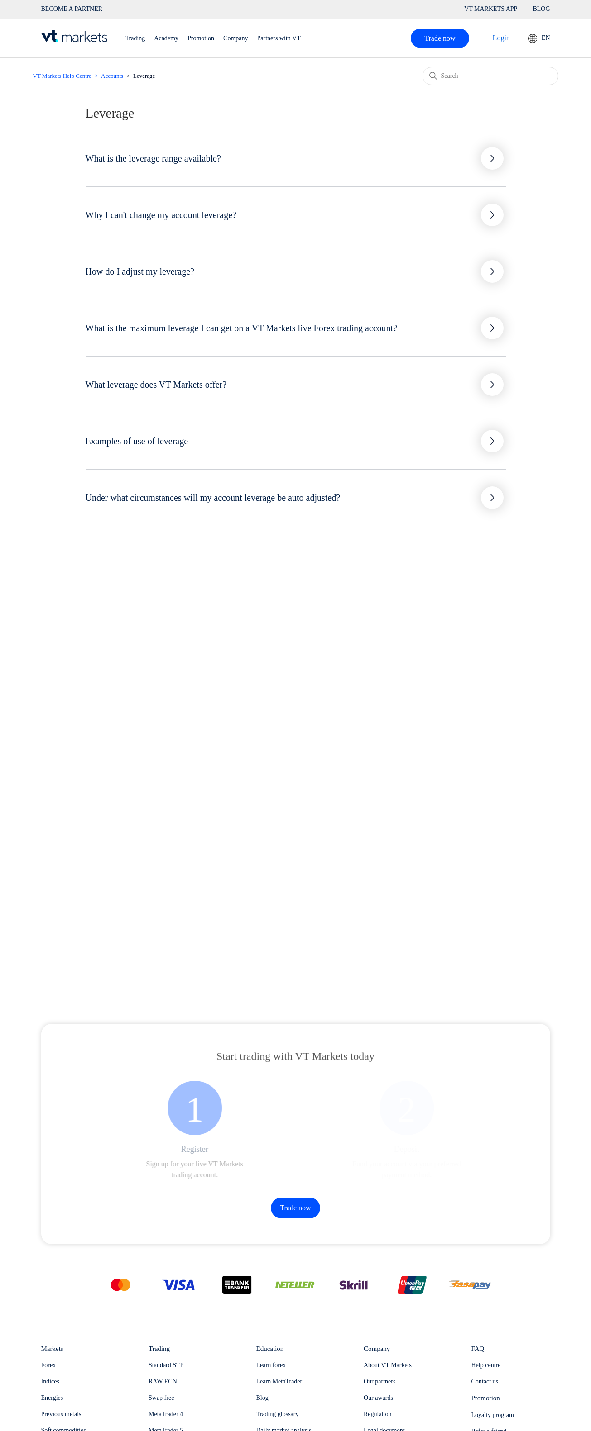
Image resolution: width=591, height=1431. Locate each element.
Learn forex (271, 1365)
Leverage (144, 75)
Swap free (161, 1397)
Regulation (377, 1414)
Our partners (379, 1381)
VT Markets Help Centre (62, 75)
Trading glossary (277, 1414)
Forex (48, 1365)
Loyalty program (492, 1415)
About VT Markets (388, 1365)
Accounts (112, 75)
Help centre (486, 1365)
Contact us (485, 1381)
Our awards (378, 1397)
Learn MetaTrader (279, 1381)
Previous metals (61, 1414)
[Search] (490, 76)
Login (501, 38)
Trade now (439, 38)
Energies (52, 1397)
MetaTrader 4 (166, 1414)
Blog (262, 1397)
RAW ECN (163, 1381)
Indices (50, 1381)
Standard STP (166, 1365)
